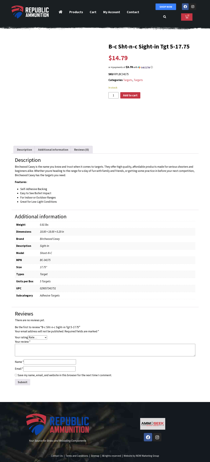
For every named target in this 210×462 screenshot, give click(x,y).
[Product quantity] (113, 95)
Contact (133, 12)
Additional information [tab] (53, 150)
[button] (152, 67)
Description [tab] (24, 150)
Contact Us (57, 455)
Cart (93, 12)
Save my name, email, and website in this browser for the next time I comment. (65, 375)
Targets (127, 80)
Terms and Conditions (76, 455)
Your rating (21, 337)
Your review (22, 342)
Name (19, 362)
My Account (111, 12)
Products (76, 12)
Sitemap (95, 455)
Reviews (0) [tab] (81, 150)
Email (19, 368)
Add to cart (130, 95)
